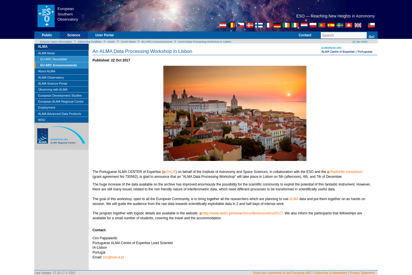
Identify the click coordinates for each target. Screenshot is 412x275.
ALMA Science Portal (52, 83)
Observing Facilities (90, 41)
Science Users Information (56, 41)
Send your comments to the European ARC (282, 272)
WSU (41, 119)
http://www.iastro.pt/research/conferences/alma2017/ (243, 213)
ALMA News (128, 41)
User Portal (104, 35)
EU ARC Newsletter (53, 59)
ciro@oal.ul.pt (113, 257)
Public (47, 35)
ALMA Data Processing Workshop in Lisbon (204, 41)
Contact (305, 35)
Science (73, 35)
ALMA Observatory (51, 77)
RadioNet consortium (346, 172)
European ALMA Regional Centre (61, 101)
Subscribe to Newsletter (331, 272)
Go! (372, 37)
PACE (171, 172)
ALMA (111, 41)
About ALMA (46, 71)
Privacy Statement (362, 272)
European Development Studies (60, 95)
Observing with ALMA (53, 89)
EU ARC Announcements (157, 41)
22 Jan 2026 (359, 41)
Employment (46, 107)
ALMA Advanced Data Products (59, 113)
